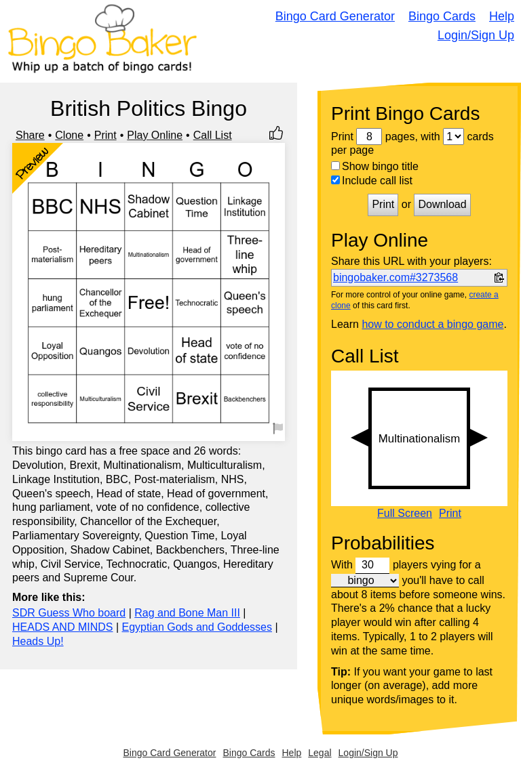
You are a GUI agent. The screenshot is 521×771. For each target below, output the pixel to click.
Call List (212, 135)
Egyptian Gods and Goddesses (197, 627)
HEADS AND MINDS (62, 627)
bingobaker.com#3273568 (395, 277)
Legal (319, 752)
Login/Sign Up (476, 35)
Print (105, 135)
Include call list (371, 180)
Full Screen (404, 513)
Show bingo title (375, 166)
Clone (69, 135)
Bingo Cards (442, 16)
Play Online (154, 135)
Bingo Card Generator (335, 16)
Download (442, 204)
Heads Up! (38, 641)
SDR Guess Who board (69, 613)
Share (30, 135)
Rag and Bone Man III (187, 613)
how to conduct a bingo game (432, 324)
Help (501, 16)
